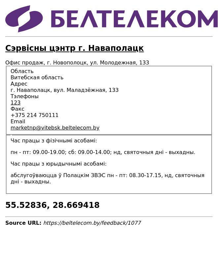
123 (16, 102)
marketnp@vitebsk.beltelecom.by (55, 128)
